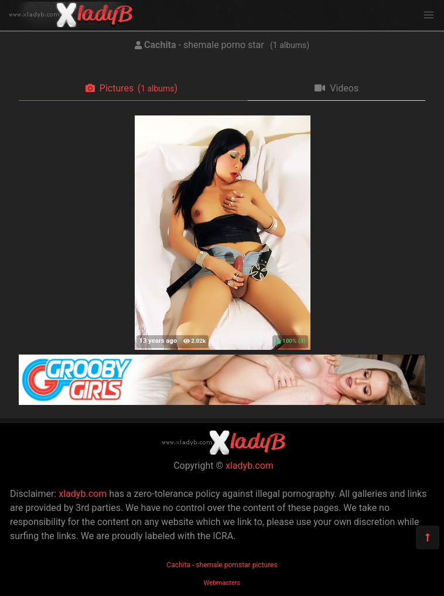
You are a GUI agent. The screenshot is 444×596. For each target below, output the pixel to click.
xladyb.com (250, 465)
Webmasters (222, 583)
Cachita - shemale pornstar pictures (221, 565)
